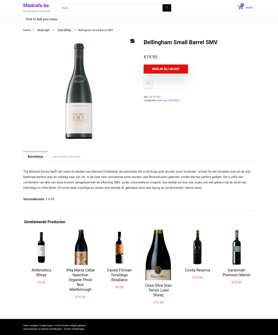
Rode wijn (43, 30)
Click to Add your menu (41, 19)
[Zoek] (167, 8)
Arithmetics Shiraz (41, 272)
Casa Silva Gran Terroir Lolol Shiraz (158, 290)
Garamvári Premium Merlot (236, 272)
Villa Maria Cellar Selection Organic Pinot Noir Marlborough (80, 280)
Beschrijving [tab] (35, 156)
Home (27, 30)
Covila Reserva (197, 270)
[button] (132, 41)
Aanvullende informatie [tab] (67, 156)
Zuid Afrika (64, 30)
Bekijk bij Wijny (166, 69)
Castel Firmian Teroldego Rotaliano (119, 275)
